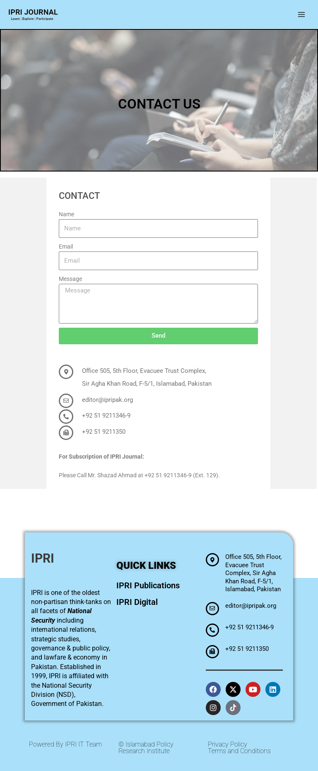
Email (66, 246)
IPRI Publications (148, 585)
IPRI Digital (137, 602)
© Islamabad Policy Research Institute (145, 747)
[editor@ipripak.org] (66, 401)
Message (70, 279)
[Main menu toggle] (301, 14)
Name (66, 214)
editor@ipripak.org (107, 400)
